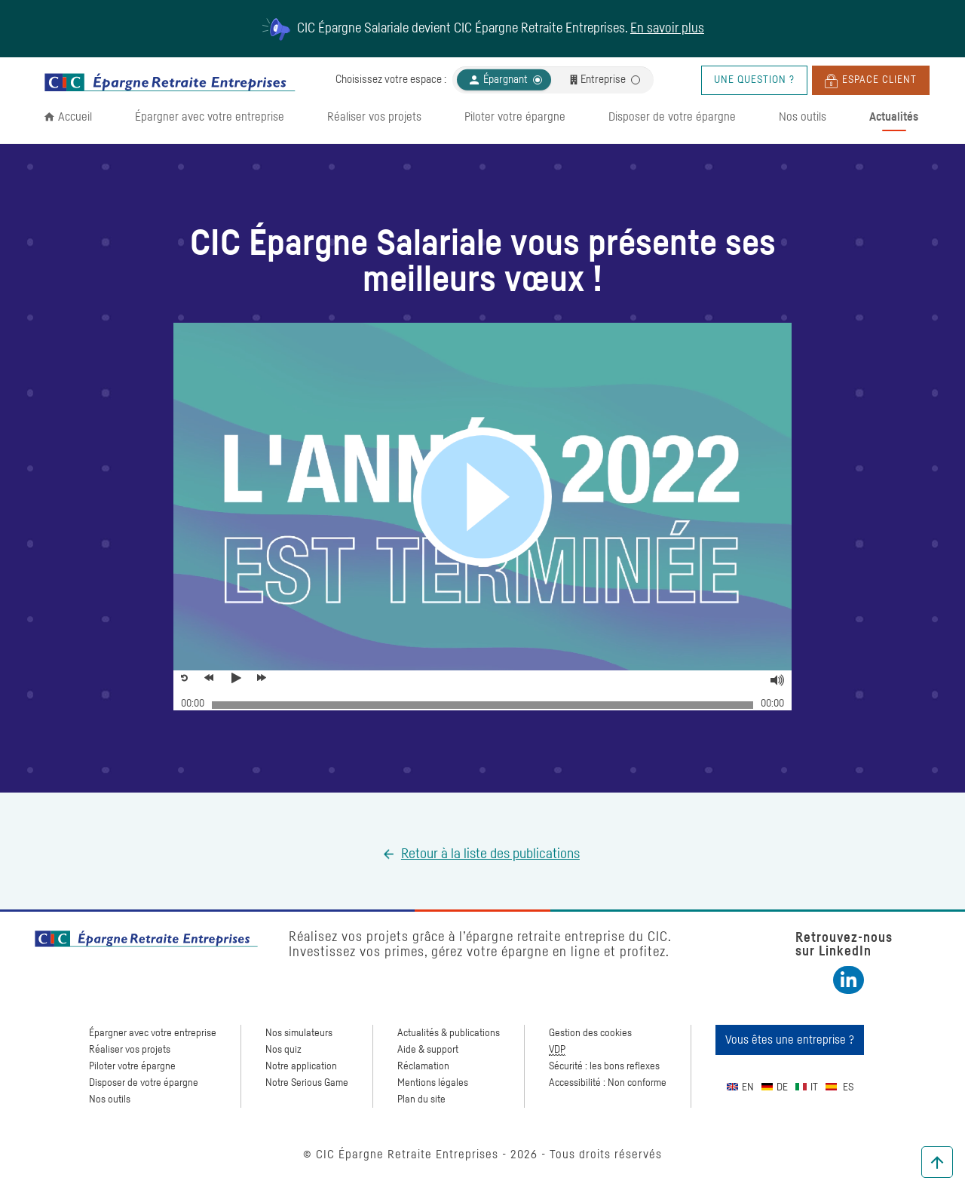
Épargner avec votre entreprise (209, 117)
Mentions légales (432, 1083)
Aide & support (427, 1049)
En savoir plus (667, 28)
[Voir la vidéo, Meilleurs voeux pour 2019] (239, 677)
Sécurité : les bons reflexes (604, 1066)
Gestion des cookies (590, 1033)
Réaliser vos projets (374, 117)
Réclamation (423, 1066)
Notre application (301, 1066)
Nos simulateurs (298, 1033)
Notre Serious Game (306, 1083)
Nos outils (802, 117)
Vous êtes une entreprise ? (789, 1040)
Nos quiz (283, 1049)
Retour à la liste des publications (490, 854)
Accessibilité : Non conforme (607, 1083)
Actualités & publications (448, 1033)
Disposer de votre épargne (672, 117)
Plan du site (421, 1099)
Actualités (893, 117)
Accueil (75, 117)
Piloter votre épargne (514, 117)
